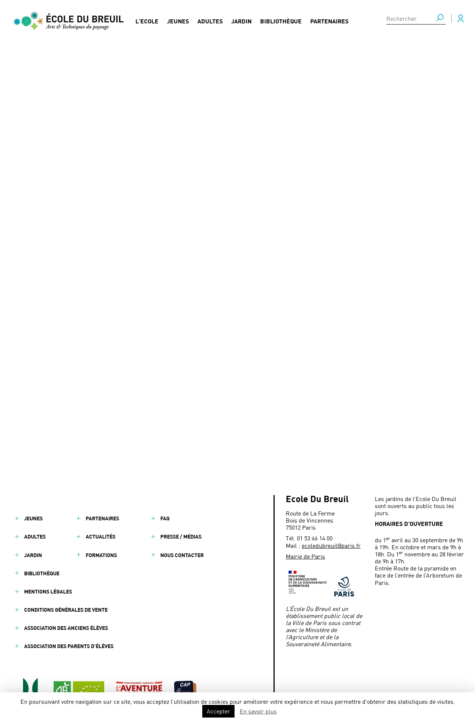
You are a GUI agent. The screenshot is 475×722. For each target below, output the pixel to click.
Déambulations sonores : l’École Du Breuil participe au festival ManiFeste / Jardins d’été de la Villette (233, 258)
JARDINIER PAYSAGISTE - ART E (195, 243)
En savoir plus (258, 711)
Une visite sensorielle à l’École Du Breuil (205, 232)
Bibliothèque (281, 21)
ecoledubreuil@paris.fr (331, 545)
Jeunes (178, 21)
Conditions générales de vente (66, 609)
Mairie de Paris (305, 556)
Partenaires (329, 21)
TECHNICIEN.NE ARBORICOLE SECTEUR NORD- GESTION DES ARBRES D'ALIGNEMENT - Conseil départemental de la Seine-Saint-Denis (242, 282)
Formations (101, 555)
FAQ (165, 518)
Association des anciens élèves (66, 628)
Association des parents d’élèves (69, 646)
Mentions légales (48, 591)
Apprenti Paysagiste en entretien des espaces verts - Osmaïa (230, 301)
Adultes (210, 21)
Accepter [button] (218, 711)
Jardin (241, 21)
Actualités (100, 536)
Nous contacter (182, 555)
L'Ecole (146, 21)
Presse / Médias (181, 536)
